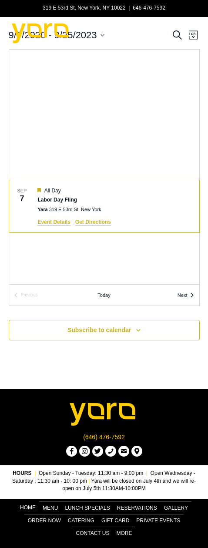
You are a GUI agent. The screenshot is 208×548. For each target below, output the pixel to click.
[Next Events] (186, 295)
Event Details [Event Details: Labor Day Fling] (53, 222)
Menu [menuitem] (50, 508)
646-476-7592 (149, 8)
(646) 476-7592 (104, 437)
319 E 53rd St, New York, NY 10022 (84, 8)
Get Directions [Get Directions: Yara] (93, 222)
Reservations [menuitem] (137, 508)
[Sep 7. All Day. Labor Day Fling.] (104, 206)
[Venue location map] (104, 115)
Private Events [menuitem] (158, 521)
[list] (104, 232)
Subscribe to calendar (99, 329)
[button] (71, 451)
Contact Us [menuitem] (93, 533)
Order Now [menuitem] (44, 521)
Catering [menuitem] (81, 521)
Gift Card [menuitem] (115, 521)
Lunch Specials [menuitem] (87, 508)
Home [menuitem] (28, 507)
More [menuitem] (124, 533)
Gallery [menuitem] (176, 508)
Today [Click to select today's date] (103, 295)
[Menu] (189, 32)
